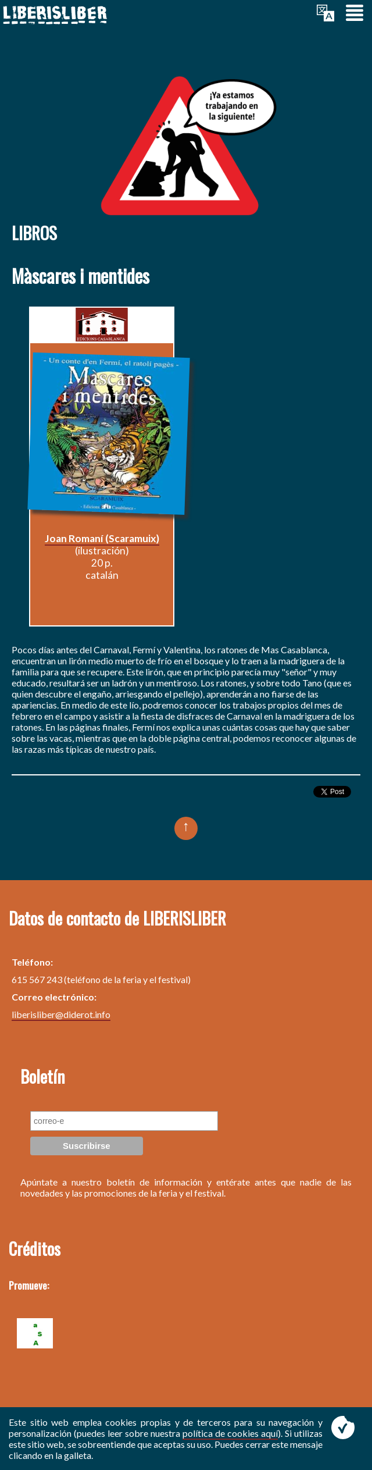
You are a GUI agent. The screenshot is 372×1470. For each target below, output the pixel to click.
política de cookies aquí (230, 1433)
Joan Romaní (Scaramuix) (102, 538)
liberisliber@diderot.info (61, 1014)
